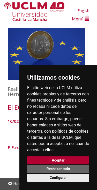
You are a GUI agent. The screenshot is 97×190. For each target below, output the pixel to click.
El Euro (13, 147)
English (83, 10)
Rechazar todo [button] (58, 169)
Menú (80, 19)
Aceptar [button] (58, 160)
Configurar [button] (58, 178)
